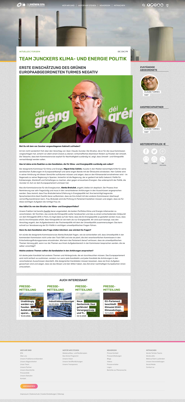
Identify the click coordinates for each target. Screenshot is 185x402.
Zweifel (47, 211)
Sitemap (61, 394)
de (119, 51)
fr (127, 51)
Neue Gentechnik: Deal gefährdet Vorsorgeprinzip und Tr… (86, 307)
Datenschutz (35, 394)
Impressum (24, 394)
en (123, 51)
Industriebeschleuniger (61, 301)
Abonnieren (29, 386)
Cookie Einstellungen (48, 394)
